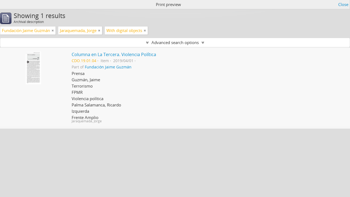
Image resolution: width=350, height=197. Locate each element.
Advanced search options (175, 42)
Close (343, 4)
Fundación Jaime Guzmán (108, 67)
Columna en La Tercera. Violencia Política (114, 54)
